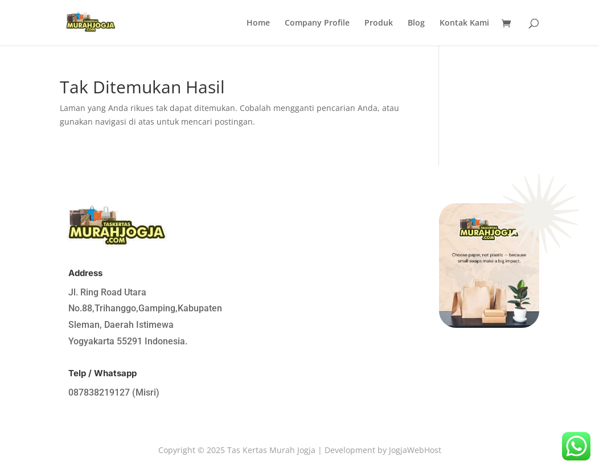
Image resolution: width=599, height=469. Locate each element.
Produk (378, 23)
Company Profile (317, 23)
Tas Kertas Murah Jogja (271, 450)
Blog (416, 23)
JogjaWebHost (415, 450)
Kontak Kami (464, 23)
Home (258, 23)
